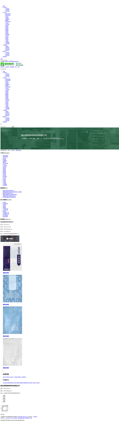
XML (18, 66)
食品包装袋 (7, 13)
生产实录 (7, 11)
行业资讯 (7, 54)
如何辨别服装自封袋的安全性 (9, 197)
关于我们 (5, 7)
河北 (9, 418)
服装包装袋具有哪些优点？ (9, 190)
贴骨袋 (4, 211)
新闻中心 (5, 51)
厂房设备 (5, 44)
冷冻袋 (6, 22)
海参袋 (4, 207)
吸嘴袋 (6, 20)
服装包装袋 (7, 15)
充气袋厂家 (5, 210)
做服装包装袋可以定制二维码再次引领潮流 (12, 191)
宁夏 (31, 418)
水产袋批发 (5, 215)
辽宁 (11, 418)
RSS (16, 66)
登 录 (1, 58)
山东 (7, 418)
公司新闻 (7, 52)
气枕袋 (6, 41)
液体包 (6, 38)
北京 (13, 418)
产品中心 (5, 12)
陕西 (21, 418)
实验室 (6, 46)
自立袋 (6, 16)
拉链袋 (4, 204)
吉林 (19, 418)
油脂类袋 (7, 19)
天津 (25, 418)
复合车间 (7, 48)
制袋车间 (7, 50)
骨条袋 (6, 28)
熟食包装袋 (5, 203)
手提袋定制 (5, 208)
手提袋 (6, 33)
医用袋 (6, 30)
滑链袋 (6, 26)
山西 (23, 418)
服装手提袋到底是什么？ (8, 193)
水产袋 (6, 35)
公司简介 (7, 8)
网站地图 (12, 66)
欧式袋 (6, 25)
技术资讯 (7, 55)
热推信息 (2, 66)
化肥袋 (6, 32)
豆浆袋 (6, 37)
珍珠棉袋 (7, 42)
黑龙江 (16, 418)
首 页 (9, 150)
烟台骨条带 (5, 216)
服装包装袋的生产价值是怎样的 (10, 194)
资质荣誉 (7, 9)
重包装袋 (7, 34)
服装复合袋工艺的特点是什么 (9, 195)
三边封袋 (7, 24)
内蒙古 (28, 418)
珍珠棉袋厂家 (6, 213)
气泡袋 (6, 39)
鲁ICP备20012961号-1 (23, 416)
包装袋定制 (11, 61)
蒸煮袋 (6, 17)
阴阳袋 (6, 29)
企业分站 (7, 66)
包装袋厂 (7, 61)
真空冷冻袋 (7, 21)
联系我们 (5, 56)
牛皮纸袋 (7, 43)
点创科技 (35, 416)
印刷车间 (7, 47)
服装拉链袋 (6, 272)
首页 (4, 6)
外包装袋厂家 (6, 212)
